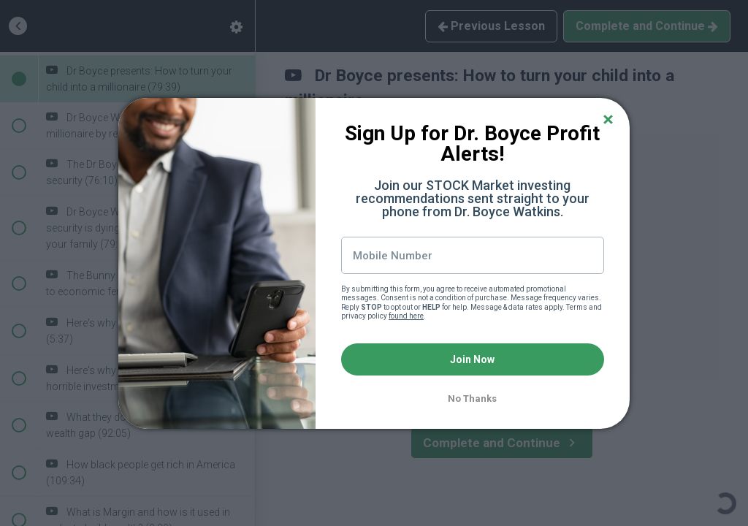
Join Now (472, 359)
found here (406, 316)
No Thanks (472, 398)
